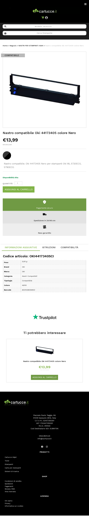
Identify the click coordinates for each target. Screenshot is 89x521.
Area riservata (10, 491)
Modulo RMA (10, 489)
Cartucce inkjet (11, 457)
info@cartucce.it (44, 439)
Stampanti (9, 464)
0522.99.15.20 (44, 436)
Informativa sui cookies (14, 506)
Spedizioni (9, 484)
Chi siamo (8, 501)
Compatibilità (69, 247)
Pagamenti (9, 486)
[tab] (21, 247)
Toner (7, 461)
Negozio (13, 46)
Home (5, 46)
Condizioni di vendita (13, 481)
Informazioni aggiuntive (21, 247)
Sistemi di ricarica (12, 471)
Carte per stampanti (13, 468)
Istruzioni (49, 247)
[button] (46, 17)
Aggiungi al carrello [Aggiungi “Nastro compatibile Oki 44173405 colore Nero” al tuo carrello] (44, 377)
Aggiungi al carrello (19, 189)
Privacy (7, 503)
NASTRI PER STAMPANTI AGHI (31, 46)
